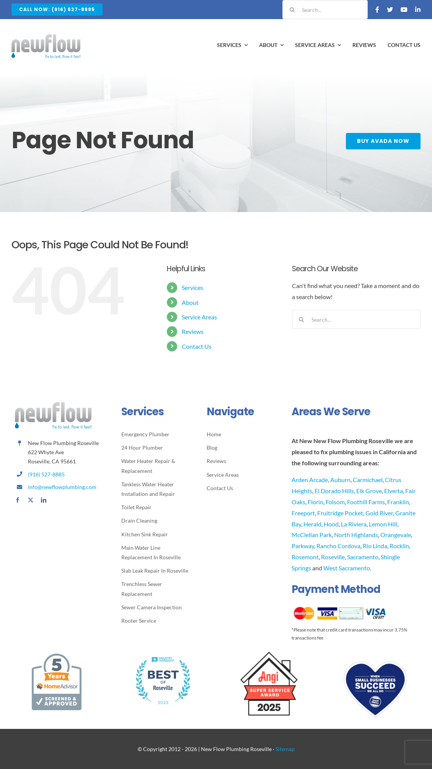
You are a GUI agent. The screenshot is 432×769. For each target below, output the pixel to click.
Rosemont (305, 556)
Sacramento (362, 556)
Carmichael (368, 479)
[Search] (292, 9)
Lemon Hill (383, 524)
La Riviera (354, 524)
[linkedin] (43, 500)
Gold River (379, 512)
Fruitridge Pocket (340, 512)
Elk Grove (369, 490)
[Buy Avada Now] (384, 141)
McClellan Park (312, 534)
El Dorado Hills (334, 490)
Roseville (333, 556)
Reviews (193, 331)
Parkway (303, 545)
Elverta (393, 490)
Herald (312, 524)
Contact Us (197, 346)
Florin (315, 501)
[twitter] (30, 500)
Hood (331, 524)
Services (192, 287)
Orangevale (395, 534)
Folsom (335, 501)
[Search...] (325, 9)
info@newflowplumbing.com (62, 487)
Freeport (303, 512)
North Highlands (356, 534)
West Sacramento (346, 567)
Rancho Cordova (338, 545)
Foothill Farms (366, 501)
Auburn (340, 479)
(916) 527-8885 (46, 474)
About (190, 302)
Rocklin (399, 545)
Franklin (398, 501)
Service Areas (199, 317)
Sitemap (285, 749)
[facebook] (17, 500)
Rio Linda (375, 545)
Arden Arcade (310, 479)
